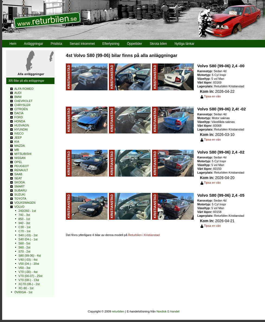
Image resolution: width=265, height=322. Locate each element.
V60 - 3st (24, 267)
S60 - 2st (24, 247)
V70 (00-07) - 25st (30, 276)
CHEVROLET (23, 101)
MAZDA (19, 145)
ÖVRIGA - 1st (23, 292)
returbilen (118, 311)
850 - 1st (24, 219)
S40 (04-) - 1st (27, 239)
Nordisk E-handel (167, 311)
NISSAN (19, 158)
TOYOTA (20, 198)
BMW (18, 96)
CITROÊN (21, 109)
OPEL (18, 162)
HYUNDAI (21, 129)
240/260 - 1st (27, 210)
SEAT (18, 178)
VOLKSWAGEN (24, 202)
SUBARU (20, 190)
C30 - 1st (24, 227)
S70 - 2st (24, 251)
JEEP (18, 137)
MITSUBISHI (22, 153)
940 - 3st (24, 223)
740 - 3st (24, 214)
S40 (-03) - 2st (27, 235)
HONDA (19, 121)
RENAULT (21, 170)
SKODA (19, 182)
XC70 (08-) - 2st (29, 284)
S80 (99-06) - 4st (29, 255)
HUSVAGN (21, 125)
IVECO (19, 133)
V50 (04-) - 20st (28, 263)
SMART (19, 186)
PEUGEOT (21, 166)
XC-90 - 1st (26, 288)
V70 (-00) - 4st (27, 271)
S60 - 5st (24, 243)
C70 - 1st (24, 231)
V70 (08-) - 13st (28, 280)
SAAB (18, 174)
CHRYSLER (22, 105)
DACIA (19, 113)
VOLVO (19, 206)
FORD (18, 117)
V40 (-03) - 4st (27, 259)
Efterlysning (110, 44)
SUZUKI (19, 194)
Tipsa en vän (212, 96)
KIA (16, 141)
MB (16, 149)
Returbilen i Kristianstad (144, 235)
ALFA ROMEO (24, 88)
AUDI (17, 92)
